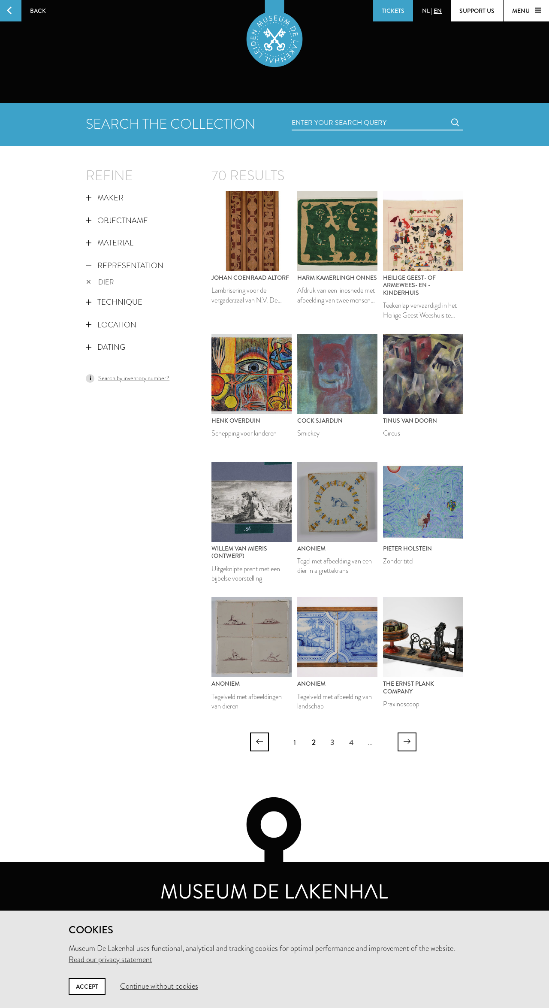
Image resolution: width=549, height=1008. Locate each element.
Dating (105, 347)
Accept (87, 986)
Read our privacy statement (110, 959)
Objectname (117, 220)
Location (111, 324)
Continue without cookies (159, 986)
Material (109, 242)
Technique (114, 302)
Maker (105, 197)
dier (100, 282)
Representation (124, 265)
